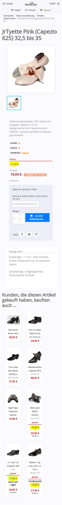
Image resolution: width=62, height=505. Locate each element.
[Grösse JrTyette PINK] (25, 204)
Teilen (22, 234)
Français (32, 10)
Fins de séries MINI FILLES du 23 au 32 (35, 333)
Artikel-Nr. (16, 189)
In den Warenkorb (36, 217)
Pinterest (36, 234)
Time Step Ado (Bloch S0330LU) (13, 370)
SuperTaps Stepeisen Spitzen (13, 411)
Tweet (29, 234)
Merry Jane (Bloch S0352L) (35, 411)
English (18, 10)
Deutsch (47, 10)
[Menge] (15, 218)
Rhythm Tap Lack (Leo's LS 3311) (34, 466)
